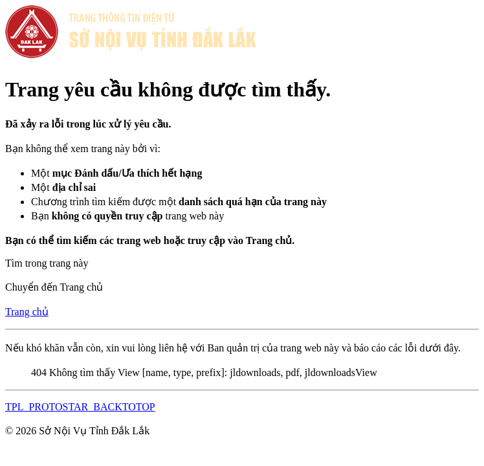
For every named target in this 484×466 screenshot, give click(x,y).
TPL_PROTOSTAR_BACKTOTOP (80, 406)
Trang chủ (27, 311)
